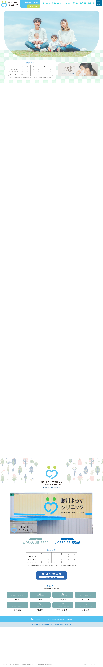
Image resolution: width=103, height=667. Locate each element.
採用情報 (75, 3)
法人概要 (83, 3)
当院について (45, 3)
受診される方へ (57, 3)
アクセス (67, 3)
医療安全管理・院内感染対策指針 (45, 664)
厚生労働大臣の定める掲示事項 (28, 664)
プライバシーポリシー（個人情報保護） (11, 664)
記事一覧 (91, 3)
